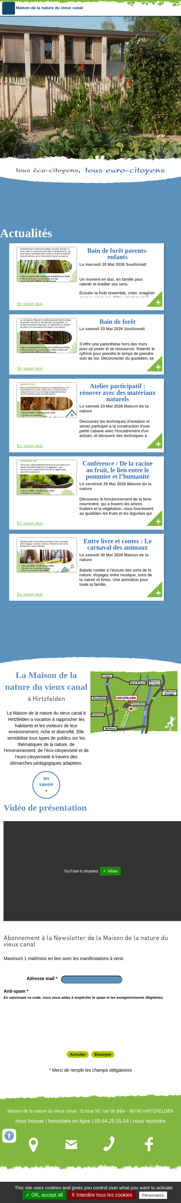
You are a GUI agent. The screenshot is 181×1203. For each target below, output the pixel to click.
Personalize (153, 1195)
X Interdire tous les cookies (101, 1195)
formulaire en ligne (69, 1114)
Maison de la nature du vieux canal (49, 7)
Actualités (26, 233)
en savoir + (46, 778)
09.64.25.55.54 (111, 1114)
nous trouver (30, 1114)
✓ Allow (110, 864)
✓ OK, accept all (44, 1195)
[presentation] (55, 1013)
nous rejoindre (149, 1114)
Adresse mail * (42, 971)
